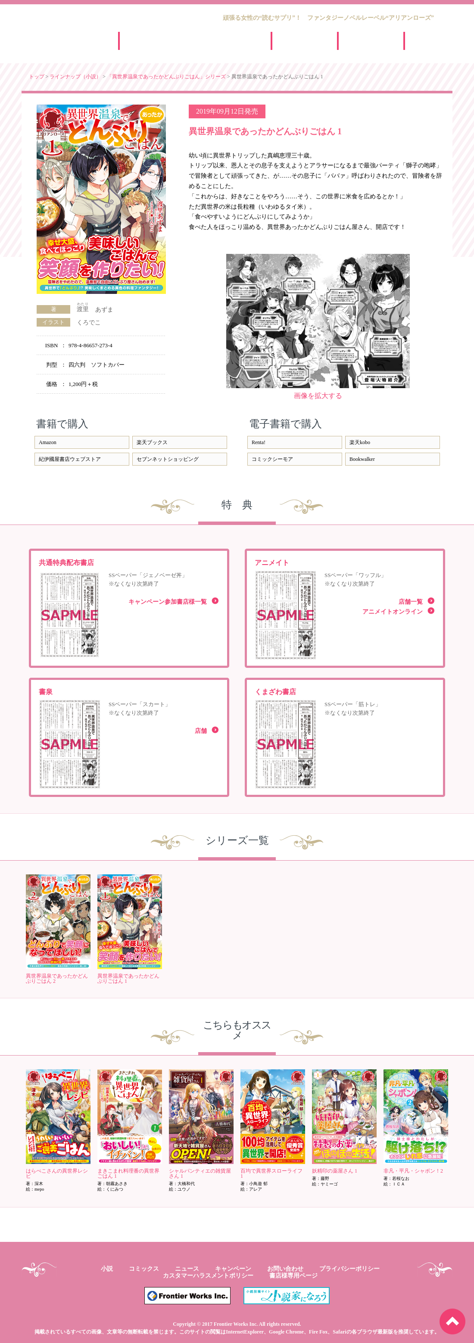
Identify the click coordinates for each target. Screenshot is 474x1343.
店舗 (201, 731)
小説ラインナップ (174, 41)
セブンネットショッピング (168, 459)
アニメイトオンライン (392, 611)
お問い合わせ (285, 1269)
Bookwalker (362, 459)
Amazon (47, 442)
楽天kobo (359, 442)
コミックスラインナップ (228, 41)
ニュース (297, 41)
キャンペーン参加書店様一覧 (167, 602)
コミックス (144, 1269)
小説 (107, 1269)
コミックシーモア (272, 459)
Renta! (258, 442)
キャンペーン (363, 41)
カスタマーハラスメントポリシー (208, 1275)
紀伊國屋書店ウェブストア (70, 459)
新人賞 (430, 41)
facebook (439, 106)
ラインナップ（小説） (75, 77)
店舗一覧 (411, 602)
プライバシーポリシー (349, 1269)
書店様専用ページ (293, 1275)
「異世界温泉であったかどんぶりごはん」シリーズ (166, 77)
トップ (36, 77)
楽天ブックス (152, 442)
